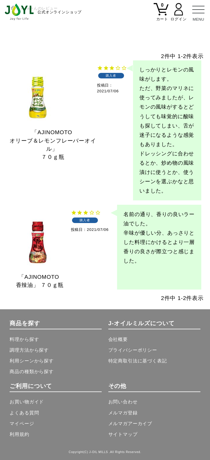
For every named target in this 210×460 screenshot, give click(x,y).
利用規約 (19, 434)
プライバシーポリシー (132, 350)
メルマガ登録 (123, 412)
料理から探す (24, 339)
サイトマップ (123, 434)
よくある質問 (24, 412)
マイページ (22, 423)
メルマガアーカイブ (130, 423)
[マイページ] (178, 15)
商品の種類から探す (32, 371)
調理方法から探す (29, 350)
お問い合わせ (123, 401)
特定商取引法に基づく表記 (137, 360)
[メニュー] (198, 11)
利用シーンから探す (32, 360)
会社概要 (118, 339)
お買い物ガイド (27, 401)
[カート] (161, 15)
